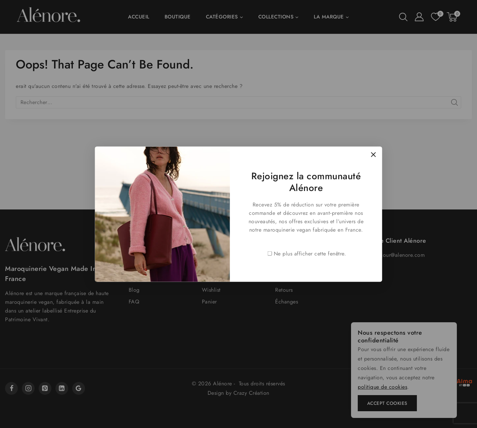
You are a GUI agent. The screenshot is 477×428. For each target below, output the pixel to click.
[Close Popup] (373, 155)
